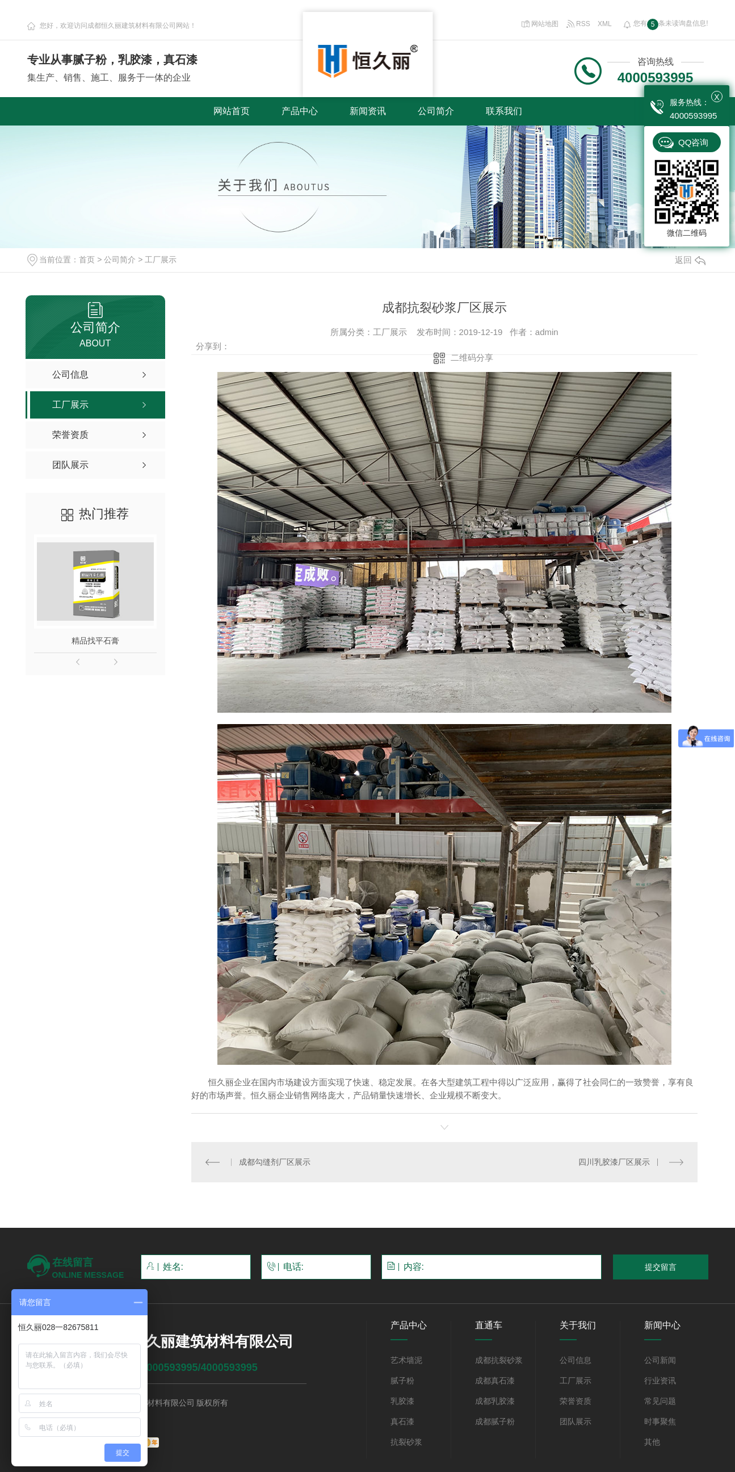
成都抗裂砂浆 (499, 1360)
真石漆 (402, 1421)
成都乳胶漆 (495, 1401)
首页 (87, 259)
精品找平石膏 (95, 640)
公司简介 (436, 111)
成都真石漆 (495, 1380)
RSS (579, 24)
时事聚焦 (660, 1421)
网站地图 (539, 24)
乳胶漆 (402, 1401)
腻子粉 (402, 1380)
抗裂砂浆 (406, 1441)
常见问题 (660, 1401)
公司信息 (575, 1360)
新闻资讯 (368, 111)
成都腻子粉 (495, 1421)
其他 (652, 1441)
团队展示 (575, 1421)
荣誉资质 (575, 1401)
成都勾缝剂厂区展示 (274, 1161)
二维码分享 (472, 357)
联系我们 (504, 111)
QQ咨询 (693, 142)
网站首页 (231, 111)
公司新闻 (660, 1360)
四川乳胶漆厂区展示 (614, 1161)
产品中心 (300, 111)
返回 (690, 260)
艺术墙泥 (406, 1360)
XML (605, 24)
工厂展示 (161, 259)
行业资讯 (660, 1380)
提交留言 (661, 1267)
